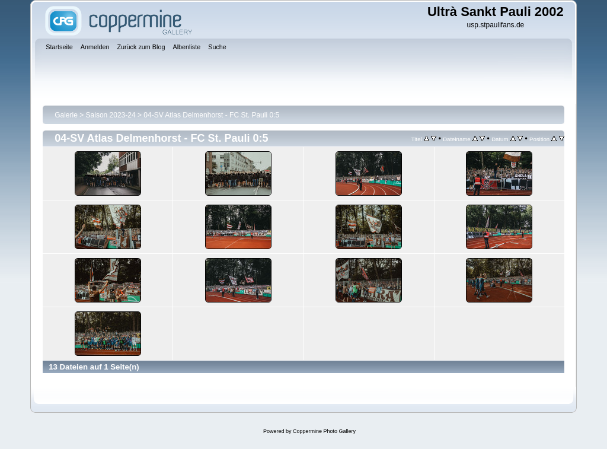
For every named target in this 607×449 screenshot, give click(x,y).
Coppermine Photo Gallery (324, 431)
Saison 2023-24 (111, 115)
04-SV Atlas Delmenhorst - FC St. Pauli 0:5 (211, 115)
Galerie (66, 115)
